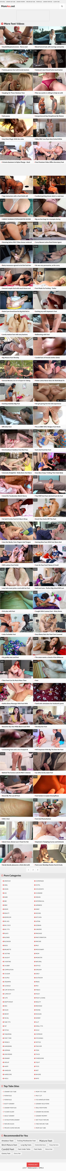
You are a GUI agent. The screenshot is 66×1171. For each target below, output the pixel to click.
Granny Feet (6, 1153)
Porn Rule (39, 1)
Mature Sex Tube (30, 1)
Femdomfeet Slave (40, 1145)
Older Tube (56, 1)
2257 (24, 1168)
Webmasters (32, 1168)
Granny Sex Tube (10, 1)
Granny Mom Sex (47, 1)
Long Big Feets (26, 1145)
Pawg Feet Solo (53, 1145)
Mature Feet (45, 1140)
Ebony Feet (17, 1153)
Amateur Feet (7, 1141)
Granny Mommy (20, 1)
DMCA (41, 1168)
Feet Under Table (24, 1149)
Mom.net (8, 6)
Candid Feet (8, 1149)
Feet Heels (38, 1149)
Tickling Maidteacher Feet (26, 1141)
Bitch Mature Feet (9, 1145)
